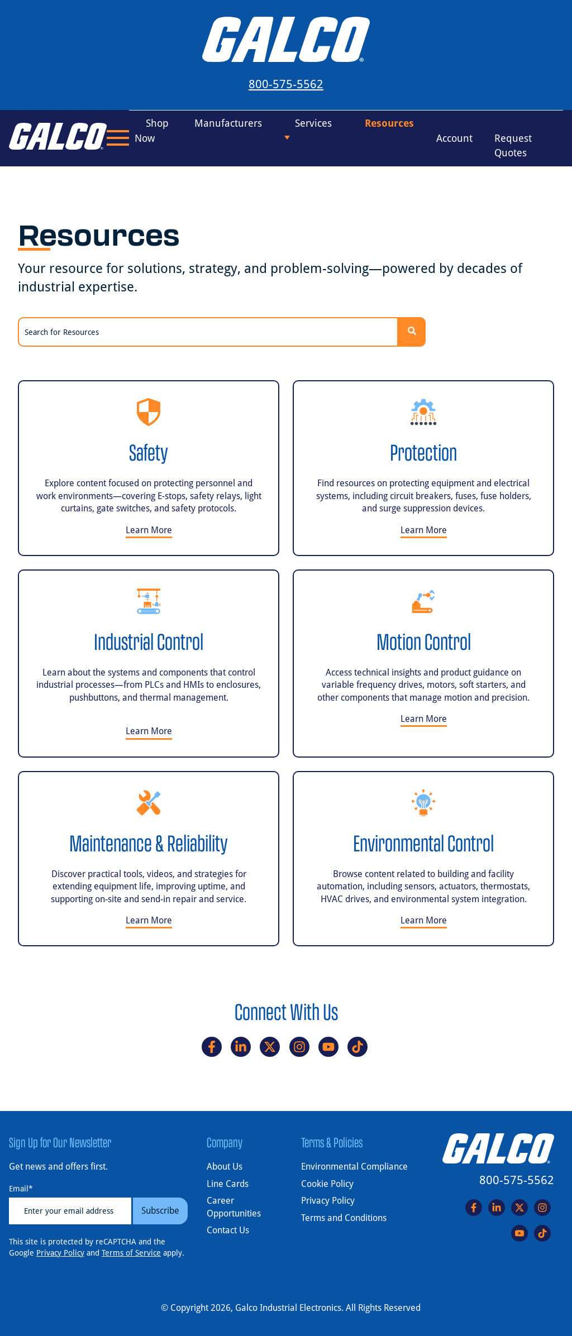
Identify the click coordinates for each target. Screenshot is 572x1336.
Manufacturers (228, 123)
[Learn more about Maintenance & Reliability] (148, 859)
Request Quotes (513, 145)
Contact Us (228, 1230)
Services (313, 123)
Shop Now (152, 130)
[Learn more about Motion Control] (423, 663)
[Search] (412, 332)
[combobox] (208, 332)
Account (454, 137)
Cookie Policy (327, 1184)
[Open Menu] (118, 138)
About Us (224, 1166)
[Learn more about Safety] (148, 468)
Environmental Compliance (354, 1166)
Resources (389, 123)
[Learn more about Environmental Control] (423, 859)
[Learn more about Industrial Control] (148, 663)
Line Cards (228, 1184)
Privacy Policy (60, 1252)
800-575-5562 (286, 84)
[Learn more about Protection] (423, 468)
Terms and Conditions (344, 1218)
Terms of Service (131, 1252)
